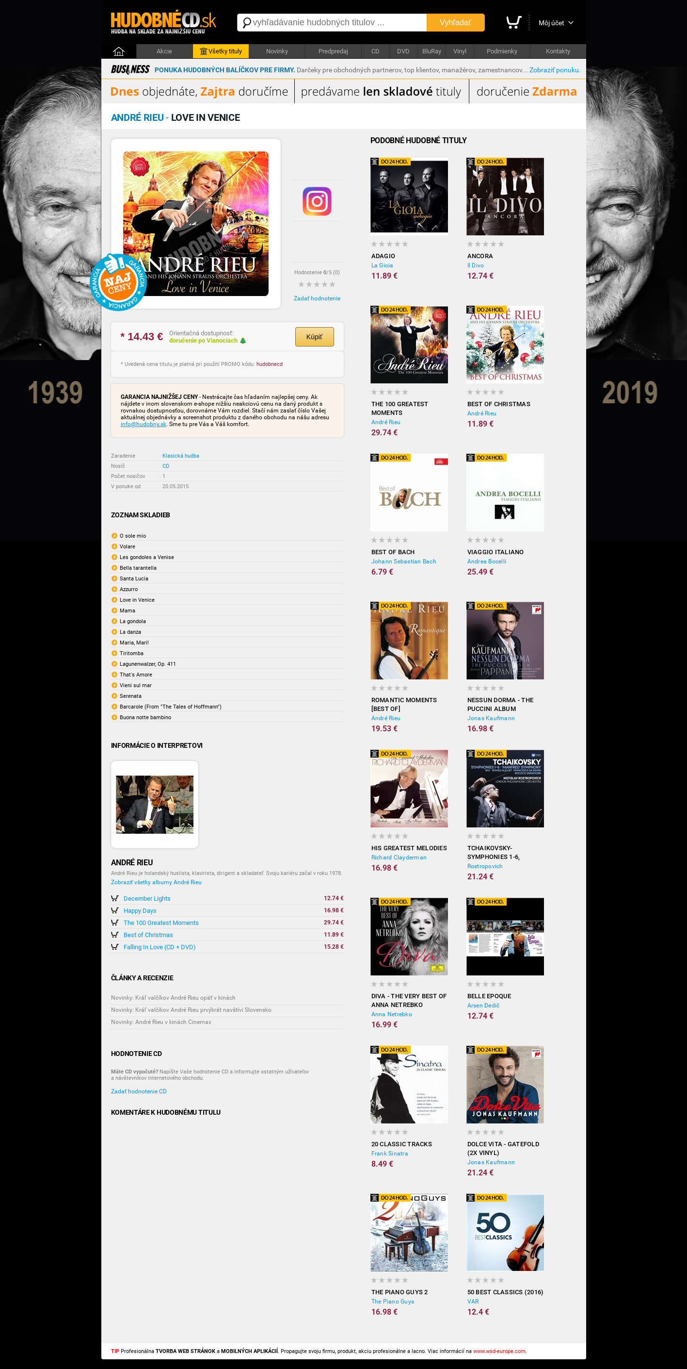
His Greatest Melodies (409, 848)
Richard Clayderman (399, 857)
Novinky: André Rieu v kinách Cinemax (161, 1022)
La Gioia (382, 265)
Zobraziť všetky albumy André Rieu (156, 882)
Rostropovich (485, 866)
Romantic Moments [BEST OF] (404, 704)
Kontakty (558, 51)
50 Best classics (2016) (505, 1292)
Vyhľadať (455, 22)
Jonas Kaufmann (491, 718)
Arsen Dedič (483, 1005)
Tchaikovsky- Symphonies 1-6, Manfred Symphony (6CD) (500, 852)
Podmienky (502, 51)
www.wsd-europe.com (499, 1351)
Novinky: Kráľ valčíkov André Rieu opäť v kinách (173, 997)
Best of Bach (393, 552)
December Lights (147, 898)
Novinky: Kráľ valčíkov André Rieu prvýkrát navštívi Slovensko (191, 1009)
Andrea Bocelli (487, 561)
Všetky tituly (221, 51)
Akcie (164, 51)
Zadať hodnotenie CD (139, 1091)
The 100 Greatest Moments (161, 922)
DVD (403, 51)
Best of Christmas (148, 935)
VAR (473, 1301)
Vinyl (459, 51)
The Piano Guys (393, 1301)
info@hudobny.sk (143, 424)
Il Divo (475, 265)
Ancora (480, 256)
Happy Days (140, 910)
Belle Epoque (489, 996)
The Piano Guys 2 (399, 1292)
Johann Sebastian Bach (403, 561)
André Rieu (386, 422)
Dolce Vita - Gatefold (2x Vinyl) (503, 1148)
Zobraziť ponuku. (555, 70)
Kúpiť (314, 337)
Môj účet (551, 23)
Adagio (383, 256)
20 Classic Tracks (401, 1144)
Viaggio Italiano (495, 552)
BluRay (431, 51)
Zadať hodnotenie (317, 298)
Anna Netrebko (391, 1014)
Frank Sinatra (389, 1153)
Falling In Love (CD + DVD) (160, 947)
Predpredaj (333, 51)
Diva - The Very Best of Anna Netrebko (409, 1000)
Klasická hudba (180, 456)
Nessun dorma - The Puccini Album (500, 704)
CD (375, 51)
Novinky (277, 51)
